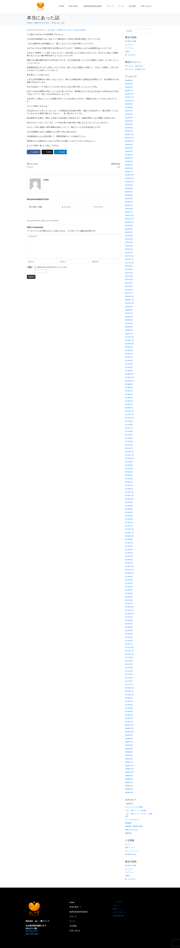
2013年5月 (129, 590)
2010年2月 (129, 718)
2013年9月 (129, 576)
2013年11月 (129, 570)
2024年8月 (129, 148)
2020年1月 (129, 333)
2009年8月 (129, 738)
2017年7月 (129, 428)
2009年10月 (129, 732)
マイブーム (129, 48)
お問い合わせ (145, 6)
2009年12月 (129, 725)
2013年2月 (129, 600)
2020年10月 (129, 303)
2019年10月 (129, 344)
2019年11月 (129, 340)
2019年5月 (129, 360)
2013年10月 (129, 573)
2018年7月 (129, 391)
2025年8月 (129, 107)
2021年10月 (129, 263)
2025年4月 (129, 121)
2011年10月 (129, 654)
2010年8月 (129, 698)
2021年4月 (129, 283)
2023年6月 (129, 195)
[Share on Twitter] (47, 152)
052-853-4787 (31, 931)
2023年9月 (129, 185)
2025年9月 (129, 104)
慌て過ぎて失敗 (130, 41)
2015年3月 (129, 519)
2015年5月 (129, 512)
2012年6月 (129, 627)
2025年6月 (129, 114)
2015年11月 (129, 495)
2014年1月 (129, 563)
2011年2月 (129, 681)
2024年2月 (129, 168)
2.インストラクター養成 (133, 807)
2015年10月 (129, 499)
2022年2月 (129, 249)
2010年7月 (129, 701)
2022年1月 (129, 252)
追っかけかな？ (130, 55)
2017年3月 (129, 441)
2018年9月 (129, 384)
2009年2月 (129, 759)
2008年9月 (129, 776)
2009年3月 (129, 755)
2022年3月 (129, 246)
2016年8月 (129, 465)
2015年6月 (129, 509)
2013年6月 (129, 587)
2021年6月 (129, 276)
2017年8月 (129, 425)
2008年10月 (129, 772)
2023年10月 (129, 182)
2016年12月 (129, 452)
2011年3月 (129, 678)
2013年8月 (129, 580)
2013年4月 (129, 593)
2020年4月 (129, 323)
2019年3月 (129, 367)
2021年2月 (129, 290)
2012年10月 (129, 614)
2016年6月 (129, 472)
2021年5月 (129, 279)
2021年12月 (129, 256)
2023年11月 (129, 178)
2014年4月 (129, 553)
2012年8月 (129, 620)
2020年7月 (129, 313)
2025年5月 (129, 117)
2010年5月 (129, 708)
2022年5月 (129, 239)
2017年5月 (129, 435)
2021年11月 (129, 259)
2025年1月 (129, 131)
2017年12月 (129, 411)
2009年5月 (129, 749)
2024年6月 (129, 155)
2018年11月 (129, 377)
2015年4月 (129, 516)
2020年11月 (129, 300)
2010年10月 (129, 695)
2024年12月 (129, 134)
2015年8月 (129, 506)
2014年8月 (129, 539)
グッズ (121, 6)
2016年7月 (129, 468)
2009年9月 (129, 735)
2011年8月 (129, 661)
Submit (31, 277)
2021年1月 (129, 293)
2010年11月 (129, 691)
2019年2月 (129, 371)
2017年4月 (129, 438)
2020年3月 (129, 327)
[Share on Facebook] (34, 152)
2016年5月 (129, 475)
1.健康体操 (129, 804)
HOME (61, 6)
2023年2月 (129, 209)
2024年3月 (129, 165)
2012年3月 (129, 637)
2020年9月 (129, 307)
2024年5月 (129, 158)
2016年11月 (129, 455)
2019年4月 (129, 364)
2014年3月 (129, 556)
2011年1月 (129, 684)
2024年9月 (129, 144)
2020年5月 (129, 320)
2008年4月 (129, 792)
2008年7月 (129, 782)
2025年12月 (129, 94)
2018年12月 (129, 374)
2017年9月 (129, 421)
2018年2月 (129, 404)
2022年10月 (129, 222)
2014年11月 (129, 533)
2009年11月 (129, 728)
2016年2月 (129, 485)
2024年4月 (129, 161)
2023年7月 (129, 192)
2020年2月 (129, 330)
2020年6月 (129, 317)
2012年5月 (129, 630)
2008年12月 (129, 765)
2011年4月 (129, 674)
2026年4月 (129, 80)
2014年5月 (129, 549)
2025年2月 (129, 128)
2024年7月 (129, 151)
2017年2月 (129, 445)
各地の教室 (73, 6)
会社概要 (132, 6)
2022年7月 (129, 232)
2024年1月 (129, 171)
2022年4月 (129, 242)
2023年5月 (129, 198)
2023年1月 (129, 212)
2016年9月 (129, 462)
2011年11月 (129, 651)
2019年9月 (129, 347)
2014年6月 (129, 546)
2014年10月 (129, 536)
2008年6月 (129, 786)
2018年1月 (129, 408)
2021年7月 (129, 273)
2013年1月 (129, 603)
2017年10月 (129, 418)
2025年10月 (129, 101)
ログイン (128, 844)
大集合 (127, 51)
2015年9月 (129, 502)
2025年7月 (129, 111)
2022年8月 (129, 229)
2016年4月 (129, 479)
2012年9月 (129, 617)
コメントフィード (131, 851)
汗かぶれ (128, 66)
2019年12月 (129, 337)
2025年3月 (129, 124)
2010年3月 (129, 715)
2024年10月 (129, 141)
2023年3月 (129, 205)
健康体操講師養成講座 (92, 6)
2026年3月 (129, 84)
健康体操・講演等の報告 (134, 826)
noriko (52, 30)
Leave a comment (79, 30)
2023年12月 (129, 175)
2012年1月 (129, 644)
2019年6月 (129, 357)
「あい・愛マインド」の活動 (135, 810)
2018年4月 (129, 398)
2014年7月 (129, 543)
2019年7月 (129, 354)
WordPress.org (130, 854)
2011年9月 (129, 657)
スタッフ (110, 6)
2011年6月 (129, 668)
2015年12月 (129, 492)
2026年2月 (129, 87)
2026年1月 (129, 91)
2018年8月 (129, 387)
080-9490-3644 (32, 934)
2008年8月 (129, 779)
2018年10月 (129, 381)
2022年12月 (129, 215)
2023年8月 (129, 188)
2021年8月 (129, 269)
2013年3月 (129, 597)
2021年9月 (129, 266)
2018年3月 (129, 401)
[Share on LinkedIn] (60, 152)
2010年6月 (129, 705)
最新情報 (128, 833)
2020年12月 (129, 296)
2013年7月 (129, 583)
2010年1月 (129, 722)
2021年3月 (129, 286)
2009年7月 (129, 742)
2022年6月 (129, 236)
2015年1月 (129, 526)
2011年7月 (129, 664)
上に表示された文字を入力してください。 (51, 267)
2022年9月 (129, 225)
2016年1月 (129, 489)
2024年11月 (129, 138)
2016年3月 (129, 482)
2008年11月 (129, 769)
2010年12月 (129, 688)
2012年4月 (129, 634)
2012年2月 (129, 641)
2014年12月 (129, 529)
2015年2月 (129, 522)
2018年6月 (129, 394)
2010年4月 (129, 711)
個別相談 (128, 823)
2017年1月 (129, 448)
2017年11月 (129, 414)
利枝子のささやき (64, 30)
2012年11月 (129, 610)
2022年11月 (129, 219)
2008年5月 (129, 789)
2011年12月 (129, 647)
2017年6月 (129, 431)
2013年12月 (129, 566)
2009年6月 (129, 745)
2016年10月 (129, 458)
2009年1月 (129, 762)
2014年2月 (129, 560)
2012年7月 (129, 624)
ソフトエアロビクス (132, 819)
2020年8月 (129, 310)
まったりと (129, 45)
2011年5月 (129, 671)
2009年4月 (129, 752)
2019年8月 (129, 350)
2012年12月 (129, 607)
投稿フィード (130, 847)
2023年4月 (129, 202)
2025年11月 (129, 97)
